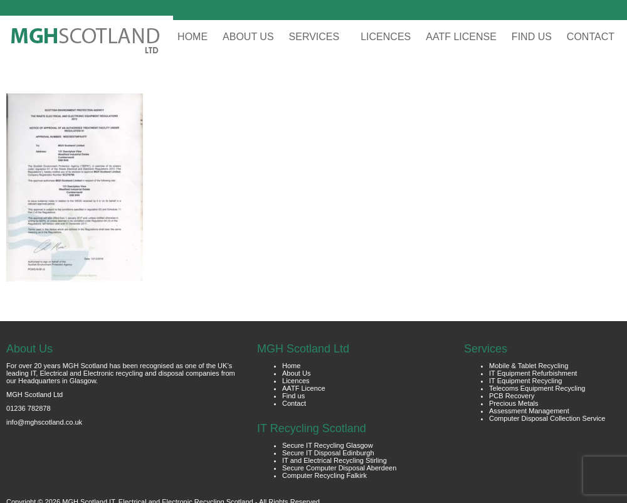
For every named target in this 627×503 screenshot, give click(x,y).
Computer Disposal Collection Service (547, 418)
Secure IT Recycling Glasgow (327, 445)
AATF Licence (303, 388)
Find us (293, 396)
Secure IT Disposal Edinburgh (328, 453)
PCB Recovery (511, 396)
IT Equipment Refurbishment (533, 373)
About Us (296, 373)
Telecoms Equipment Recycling (537, 388)
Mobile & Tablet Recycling (528, 365)
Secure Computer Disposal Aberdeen (339, 468)
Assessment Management (529, 411)
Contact (294, 403)
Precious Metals (514, 403)
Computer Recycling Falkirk (324, 475)
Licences (296, 380)
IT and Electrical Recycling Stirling (334, 460)
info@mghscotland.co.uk (44, 422)
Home (291, 365)
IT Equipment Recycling (525, 380)
